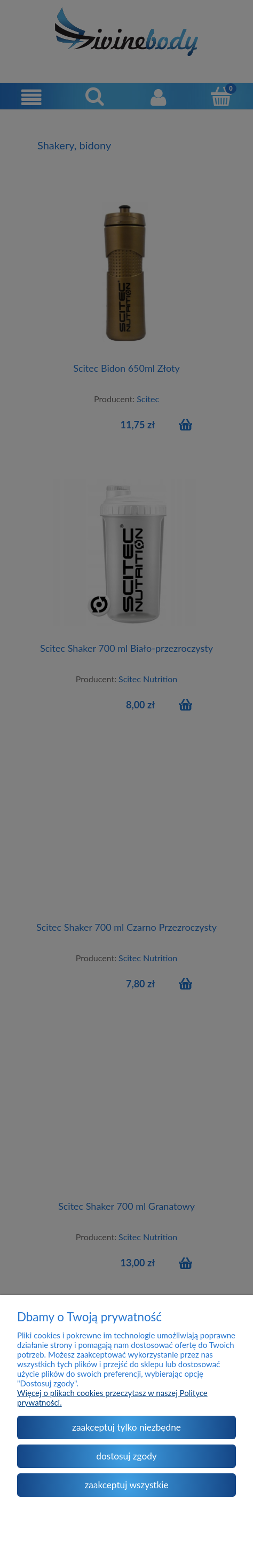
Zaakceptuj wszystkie (126, 1484)
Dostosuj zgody (126, 1456)
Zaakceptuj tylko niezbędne (126, 1427)
